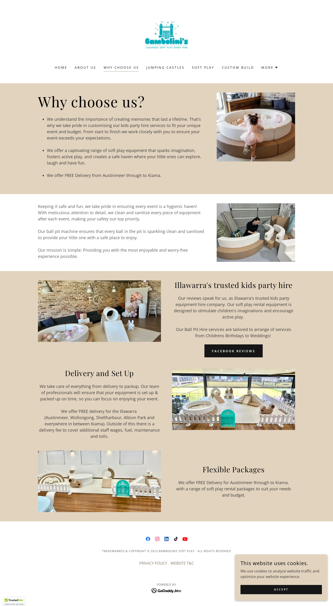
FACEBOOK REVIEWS (233, 351)
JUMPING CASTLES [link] (165, 67)
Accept (281, 589)
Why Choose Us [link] (121, 67)
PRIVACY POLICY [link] (153, 563)
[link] (166, 35)
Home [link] (61, 67)
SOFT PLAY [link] (203, 67)
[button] (269, 67)
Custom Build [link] (238, 67)
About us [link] (85, 67)
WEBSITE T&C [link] (182, 563)
